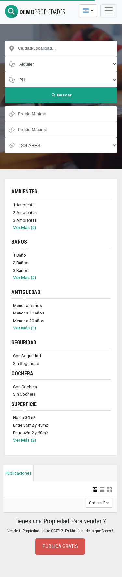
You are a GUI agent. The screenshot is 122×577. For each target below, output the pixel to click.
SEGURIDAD (23, 343)
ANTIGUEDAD (25, 292)
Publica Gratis (60, 546)
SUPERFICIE (24, 404)
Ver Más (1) (24, 327)
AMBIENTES (24, 191)
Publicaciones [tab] (18, 473)
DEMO (35, 11)
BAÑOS (19, 242)
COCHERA (22, 373)
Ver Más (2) (24, 227)
